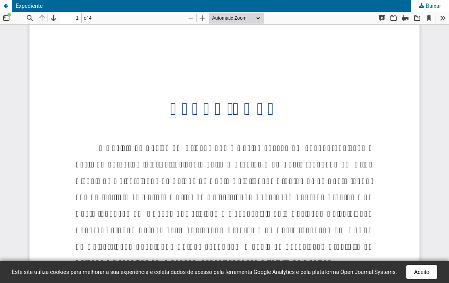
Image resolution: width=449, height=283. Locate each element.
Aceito (421, 272)
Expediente (29, 6)
